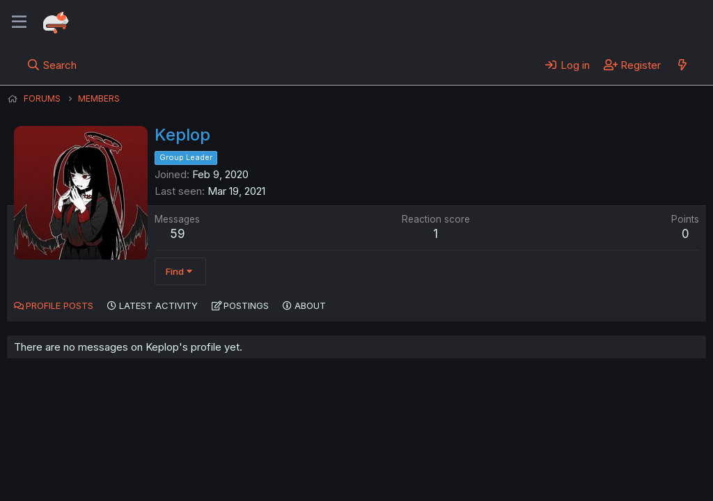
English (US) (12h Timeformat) (78, 451)
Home (446, 451)
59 (177, 234)
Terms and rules (265, 451)
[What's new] (682, 65)
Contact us (188, 451)
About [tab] (310, 305)
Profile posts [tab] (59, 305)
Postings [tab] (246, 305)
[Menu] (19, 22)
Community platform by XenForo (591, 470)
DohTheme (573, 481)
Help (406, 451)
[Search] (51, 65)
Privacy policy (348, 451)
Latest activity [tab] (158, 305)
